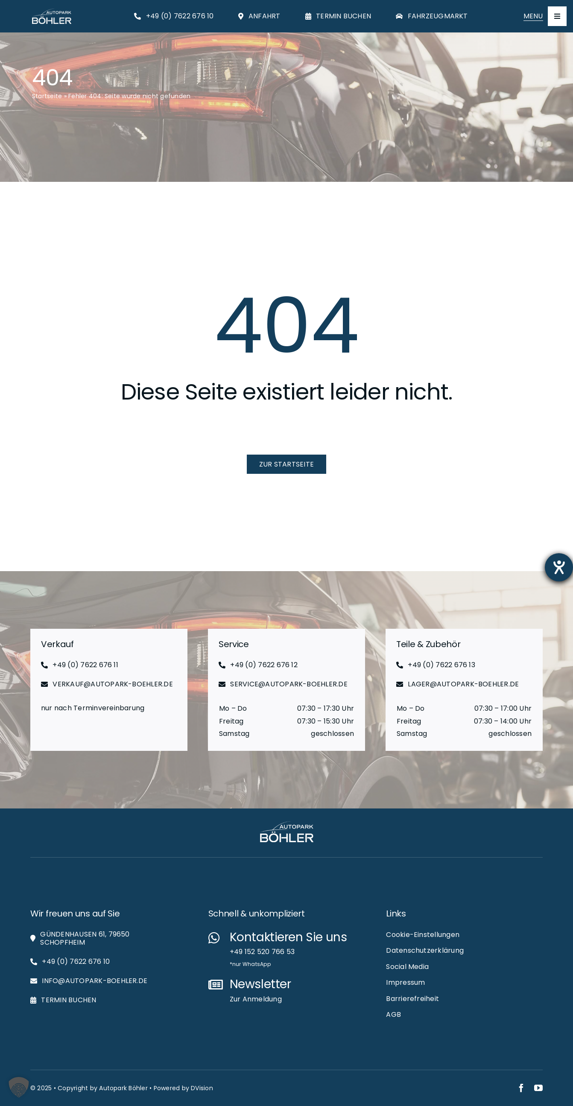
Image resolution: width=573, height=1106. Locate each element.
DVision (202, 1088)
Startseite (47, 96)
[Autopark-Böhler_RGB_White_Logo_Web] (51, 12)
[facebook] (521, 1088)
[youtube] (538, 1088)
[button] (19, 1087)
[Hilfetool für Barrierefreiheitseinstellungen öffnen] (559, 567)
